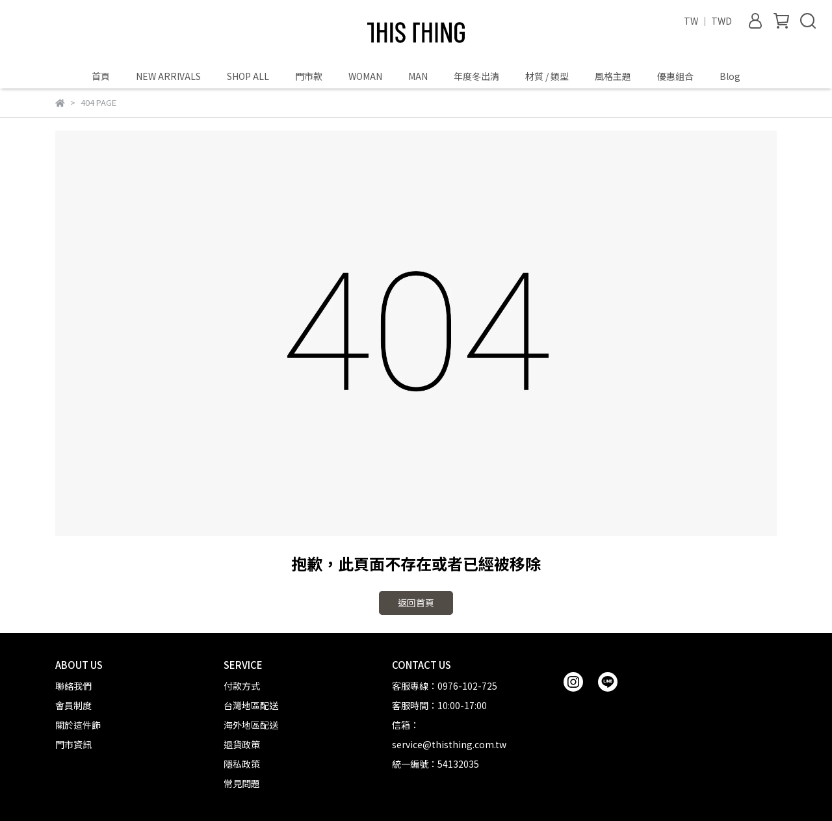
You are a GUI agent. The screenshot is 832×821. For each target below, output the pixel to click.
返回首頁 (416, 602)
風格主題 (613, 76)
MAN (418, 76)
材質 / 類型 (547, 76)
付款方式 (242, 685)
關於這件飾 (78, 724)
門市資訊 (73, 744)
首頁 (101, 76)
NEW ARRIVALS (168, 76)
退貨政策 (242, 744)
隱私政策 (242, 763)
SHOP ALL (248, 76)
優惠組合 (675, 76)
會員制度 (73, 705)
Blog (730, 76)
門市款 (308, 76)
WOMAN (365, 76)
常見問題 (242, 783)
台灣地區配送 (251, 705)
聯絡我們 (73, 685)
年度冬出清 (476, 76)
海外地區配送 (251, 724)
